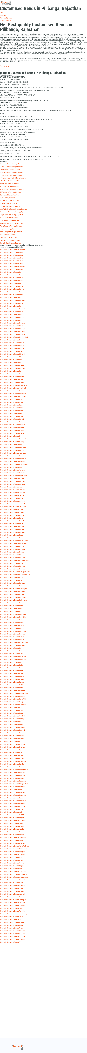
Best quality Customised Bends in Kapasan (12, 526)
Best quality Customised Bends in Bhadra (11, 326)
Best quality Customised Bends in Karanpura (12, 532)
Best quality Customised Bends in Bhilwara (12, 343)
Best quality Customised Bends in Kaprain (12, 529)
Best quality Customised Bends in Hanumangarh (13, 475)
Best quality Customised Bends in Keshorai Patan (14, 540)
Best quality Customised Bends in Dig (10, 436)
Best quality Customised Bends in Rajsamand (13, 781)
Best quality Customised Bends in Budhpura (12, 368)
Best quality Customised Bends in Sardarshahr (13, 837)
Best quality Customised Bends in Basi (11, 306)
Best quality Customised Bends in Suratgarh (12, 894)
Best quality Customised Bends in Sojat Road (13, 871)
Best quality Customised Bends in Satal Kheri (12, 843)
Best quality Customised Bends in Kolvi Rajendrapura (15, 574)
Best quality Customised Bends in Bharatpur (12, 331)
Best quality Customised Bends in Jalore (11, 498)
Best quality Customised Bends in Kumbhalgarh (13, 589)
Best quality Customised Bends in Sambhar (12, 823)
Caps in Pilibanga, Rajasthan (8, 198)
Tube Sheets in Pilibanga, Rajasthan (10, 169)
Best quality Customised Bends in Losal (11, 611)
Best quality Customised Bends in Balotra (11, 286)
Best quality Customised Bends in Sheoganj (12, 854)
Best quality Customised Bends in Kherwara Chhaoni (15, 560)
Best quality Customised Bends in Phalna (11, 733)
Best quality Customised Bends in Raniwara (12, 792)
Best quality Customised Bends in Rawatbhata (13, 801)
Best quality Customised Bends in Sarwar (11, 840)
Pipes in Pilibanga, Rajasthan (8, 234)
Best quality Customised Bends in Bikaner (12, 357)
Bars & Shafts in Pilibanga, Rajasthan (10, 243)
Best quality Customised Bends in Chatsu (11, 374)
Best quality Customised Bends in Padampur (12, 719)
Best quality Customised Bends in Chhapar (12, 382)
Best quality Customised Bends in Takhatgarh (13, 900)
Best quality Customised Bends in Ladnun (12, 603)
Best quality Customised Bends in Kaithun (12, 515)
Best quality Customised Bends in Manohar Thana (14, 642)
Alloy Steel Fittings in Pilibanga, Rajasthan (12, 189)
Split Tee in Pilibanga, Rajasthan (9, 217)
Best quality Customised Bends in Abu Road (12, 249)
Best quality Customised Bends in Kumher (12, 594)
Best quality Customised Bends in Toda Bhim (12, 911)
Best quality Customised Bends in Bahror (11, 278)
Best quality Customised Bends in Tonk (11, 919)
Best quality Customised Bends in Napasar (12, 676)
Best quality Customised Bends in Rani (11, 789)
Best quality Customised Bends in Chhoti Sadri (13, 388)
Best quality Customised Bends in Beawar (12, 317)
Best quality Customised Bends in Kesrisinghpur (13, 543)
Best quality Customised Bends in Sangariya (12, 832)
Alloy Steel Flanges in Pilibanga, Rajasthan (12, 175)
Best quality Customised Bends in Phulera (12, 738)
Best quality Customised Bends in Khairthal (12, 546)
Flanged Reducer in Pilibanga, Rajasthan (11, 215)
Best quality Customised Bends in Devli (11, 422)
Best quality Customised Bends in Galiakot (12, 456)
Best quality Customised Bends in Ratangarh (12, 798)
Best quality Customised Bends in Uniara (11, 928)
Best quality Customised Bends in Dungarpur (12, 442)
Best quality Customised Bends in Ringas (11, 809)
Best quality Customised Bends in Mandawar (12, 634)
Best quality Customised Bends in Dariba (11, 408)
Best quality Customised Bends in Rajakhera (12, 772)
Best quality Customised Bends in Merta (11, 651)
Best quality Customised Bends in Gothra (11, 467)
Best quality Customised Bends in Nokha (11, 713)
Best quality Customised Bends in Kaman (11, 518)
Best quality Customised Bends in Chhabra (12, 379)
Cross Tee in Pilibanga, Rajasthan (9, 220)
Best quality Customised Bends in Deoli (11, 413)
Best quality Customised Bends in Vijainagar (12, 936)
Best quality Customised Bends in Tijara (11, 908)
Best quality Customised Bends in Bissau (11, 362)
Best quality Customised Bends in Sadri (11, 812)
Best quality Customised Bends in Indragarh (12, 481)
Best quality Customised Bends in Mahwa (12, 620)
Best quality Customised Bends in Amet (11, 261)
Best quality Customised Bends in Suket (11, 883)
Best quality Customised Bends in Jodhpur (12, 512)
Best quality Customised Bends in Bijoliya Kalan (13, 354)
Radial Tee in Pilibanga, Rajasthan (9, 186)
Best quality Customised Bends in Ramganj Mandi (14, 784)
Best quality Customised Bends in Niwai (11, 707)
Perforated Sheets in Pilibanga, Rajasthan (12, 172)
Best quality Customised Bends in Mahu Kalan (13, 617)
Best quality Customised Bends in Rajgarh (12, 778)
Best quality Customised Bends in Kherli (11, 555)
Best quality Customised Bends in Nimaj (11, 702)
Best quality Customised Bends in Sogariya (12, 866)
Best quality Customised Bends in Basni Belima (13, 309)
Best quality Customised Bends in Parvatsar (12, 727)
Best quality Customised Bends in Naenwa (12, 668)
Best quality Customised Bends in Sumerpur (12, 885)
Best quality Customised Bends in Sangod (12, 835)
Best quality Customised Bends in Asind (11, 269)
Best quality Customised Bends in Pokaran (12, 758)
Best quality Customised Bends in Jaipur (11, 487)
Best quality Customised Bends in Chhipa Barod (13, 385)
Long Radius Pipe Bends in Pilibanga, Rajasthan (13, 209)
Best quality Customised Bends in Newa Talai (13, 699)
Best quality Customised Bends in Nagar (11, 671)
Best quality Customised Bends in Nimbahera (13, 704)
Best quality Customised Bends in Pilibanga (12, 744)
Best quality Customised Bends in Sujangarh (12, 880)
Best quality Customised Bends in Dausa (11, 410)
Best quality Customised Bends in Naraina (12, 679)
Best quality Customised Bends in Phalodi (12, 736)
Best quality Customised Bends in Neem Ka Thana (14, 693)
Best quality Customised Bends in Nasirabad (12, 682)
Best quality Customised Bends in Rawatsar (12, 803)
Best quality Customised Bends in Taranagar (12, 902)
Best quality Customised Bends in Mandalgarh (13, 631)
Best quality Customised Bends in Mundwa (12, 662)
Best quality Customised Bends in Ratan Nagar (13, 795)
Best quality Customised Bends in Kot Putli (12, 577)
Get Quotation (4, 66)
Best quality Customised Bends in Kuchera (12, 586)
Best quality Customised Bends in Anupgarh (12, 266)
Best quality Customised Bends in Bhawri (11, 340)
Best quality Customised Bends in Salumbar (12, 820)
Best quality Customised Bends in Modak (11, 654)
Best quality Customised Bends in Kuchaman (12, 583)
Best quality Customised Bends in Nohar (11, 710)
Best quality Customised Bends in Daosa (11, 405)
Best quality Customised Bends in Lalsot (11, 608)
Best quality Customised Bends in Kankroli (12, 521)
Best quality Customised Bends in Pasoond (12, 730)
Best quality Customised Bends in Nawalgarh (12, 690)
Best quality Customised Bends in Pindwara (12, 747)
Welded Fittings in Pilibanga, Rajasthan (11, 232)
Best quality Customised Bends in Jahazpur (12, 484)
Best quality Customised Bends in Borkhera (12, 365)
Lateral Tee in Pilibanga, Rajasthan (9, 181)
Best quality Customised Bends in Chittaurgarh (13, 393)
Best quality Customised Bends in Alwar (11, 258)
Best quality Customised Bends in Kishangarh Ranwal (15, 572)
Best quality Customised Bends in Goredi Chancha (14, 464)
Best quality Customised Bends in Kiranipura (12, 566)
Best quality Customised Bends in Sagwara (12, 818)
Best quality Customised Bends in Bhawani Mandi (14, 337)
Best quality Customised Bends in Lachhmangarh (14, 600)
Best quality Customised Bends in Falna (11, 444)
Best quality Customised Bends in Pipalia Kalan (13, 750)
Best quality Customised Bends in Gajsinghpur (13, 453)
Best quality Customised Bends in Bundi (11, 371)
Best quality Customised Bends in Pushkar (12, 764)
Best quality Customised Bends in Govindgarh (13, 470)
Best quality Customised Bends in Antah (11, 263)
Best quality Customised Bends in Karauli (11, 535)
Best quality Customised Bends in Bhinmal (12, 348)
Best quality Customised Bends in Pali (11, 721)
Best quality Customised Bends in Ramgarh (12, 786)
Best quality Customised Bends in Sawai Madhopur (14, 846)
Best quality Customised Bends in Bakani (11, 280)
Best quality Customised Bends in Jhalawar (12, 501)
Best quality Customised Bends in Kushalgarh (13, 597)
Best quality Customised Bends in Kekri (11, 538)
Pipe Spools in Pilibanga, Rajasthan (10, 206)
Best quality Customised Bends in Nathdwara (13, 685)
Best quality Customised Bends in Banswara (12, 292)
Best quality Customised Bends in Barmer (11, 303)
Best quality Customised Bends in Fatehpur (12, 450)
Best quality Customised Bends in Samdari (12, 826)
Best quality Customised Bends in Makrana (12, 622)
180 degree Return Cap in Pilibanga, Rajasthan (13, 178)
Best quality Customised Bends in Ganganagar (13, 459)
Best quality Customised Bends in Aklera (11, 255)
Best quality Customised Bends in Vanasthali (12, 931)
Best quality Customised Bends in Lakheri (11, 606)
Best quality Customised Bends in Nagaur (11, 673)
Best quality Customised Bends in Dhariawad (12, 425)
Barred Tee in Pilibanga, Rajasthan (9, 183)
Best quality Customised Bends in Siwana (12, 863)
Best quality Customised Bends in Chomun (12, 399)
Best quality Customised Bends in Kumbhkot (12, 591)
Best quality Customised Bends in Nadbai (11, 665)
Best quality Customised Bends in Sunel (11, 888)
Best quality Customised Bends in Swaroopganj (13, 897)
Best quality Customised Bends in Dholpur (12, 430)
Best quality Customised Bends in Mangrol (12, 639)
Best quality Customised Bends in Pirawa (11, 755)
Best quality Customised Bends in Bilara (11, 360)
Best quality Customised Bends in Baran (11, 295)
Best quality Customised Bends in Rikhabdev (12, 806)
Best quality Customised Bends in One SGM (12, 716)
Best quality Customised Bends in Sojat (11, 868)
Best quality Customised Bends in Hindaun (12, 478)
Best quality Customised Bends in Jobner (11, 509)
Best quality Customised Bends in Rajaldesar (12, 775)
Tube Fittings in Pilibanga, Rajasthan (10, 240)
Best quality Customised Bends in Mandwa (12, 637)
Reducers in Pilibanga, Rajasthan (9, 200)
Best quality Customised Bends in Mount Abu (13, 656)
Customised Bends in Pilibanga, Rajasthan (12, 164)
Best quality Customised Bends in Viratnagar (12, 939)
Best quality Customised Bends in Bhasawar (12, 334)
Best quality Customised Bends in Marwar (12, 648)
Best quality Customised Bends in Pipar (11, 753)
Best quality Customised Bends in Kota (11, 580)
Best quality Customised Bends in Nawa (11, 688)
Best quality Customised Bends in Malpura (12, 625)
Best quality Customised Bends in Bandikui (12, 289)
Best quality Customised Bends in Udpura (11, 925)
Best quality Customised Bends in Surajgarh (12, 891)
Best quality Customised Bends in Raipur (11, 767)
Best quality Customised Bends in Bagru (11, 275)
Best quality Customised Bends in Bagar (11, 272)
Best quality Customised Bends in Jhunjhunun (13, 507)
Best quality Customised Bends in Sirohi (11, 860)
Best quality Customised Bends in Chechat (12, 377)
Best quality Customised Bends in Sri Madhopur (13, 874)
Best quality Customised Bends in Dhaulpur (12, 427)
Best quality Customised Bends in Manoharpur (13, 645)
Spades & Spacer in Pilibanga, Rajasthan (11, 167)
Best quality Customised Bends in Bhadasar (12, 323)
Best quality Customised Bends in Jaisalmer (12, 490)
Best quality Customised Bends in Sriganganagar (14, 877)
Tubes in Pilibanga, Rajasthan (8, 237)
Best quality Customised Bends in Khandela (12, 549)
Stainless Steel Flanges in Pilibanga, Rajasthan (13, 212)
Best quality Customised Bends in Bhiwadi (12, 351)
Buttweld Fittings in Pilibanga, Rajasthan (11, 223)
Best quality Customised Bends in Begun (11, 320)
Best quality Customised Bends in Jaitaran (12, 495)
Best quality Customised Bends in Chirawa (12, 391)
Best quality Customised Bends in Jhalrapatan (13, 504)
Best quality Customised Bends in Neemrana (12, 696)
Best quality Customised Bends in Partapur (12, 724)
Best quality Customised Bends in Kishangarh (13, 569)
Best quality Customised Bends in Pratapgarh (13, 761)
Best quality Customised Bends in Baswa (11, 311)
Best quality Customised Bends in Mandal (12, 628)
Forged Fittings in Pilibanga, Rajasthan (11, 226)
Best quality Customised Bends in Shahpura (12, 851)
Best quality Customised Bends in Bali (10, 283)
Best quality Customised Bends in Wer (11, 942)
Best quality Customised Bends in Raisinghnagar (14, 769)
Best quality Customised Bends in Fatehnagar (13, 447)
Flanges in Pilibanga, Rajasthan (9, 229)
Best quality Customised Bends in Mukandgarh (13, 659)
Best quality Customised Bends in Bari (11, 297)
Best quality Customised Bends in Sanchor (12, 829)
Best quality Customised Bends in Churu (11, 402)
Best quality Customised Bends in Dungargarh (13, 439)
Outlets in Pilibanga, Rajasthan (8, 203)
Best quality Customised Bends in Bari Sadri (12, 300)
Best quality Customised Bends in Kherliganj (12, 557)
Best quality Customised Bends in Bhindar (12, 345)
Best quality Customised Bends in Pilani (11, 741)
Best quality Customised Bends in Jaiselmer (12, 492)
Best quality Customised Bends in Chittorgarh (13, 396)
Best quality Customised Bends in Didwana (12, 433)
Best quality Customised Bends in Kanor (11, 524)
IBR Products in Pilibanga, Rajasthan (10, 192)
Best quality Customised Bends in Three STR (12, 905)
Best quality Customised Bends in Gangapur (12, 461)
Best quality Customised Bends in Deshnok (12, 416)
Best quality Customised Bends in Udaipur (12, 922)
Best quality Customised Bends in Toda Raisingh (14, 914)
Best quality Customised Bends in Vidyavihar (12, 933)
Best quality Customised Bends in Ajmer (11, 252)
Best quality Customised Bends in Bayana (12, 314)
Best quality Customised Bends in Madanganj (13, 614)
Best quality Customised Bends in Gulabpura (12, 473)
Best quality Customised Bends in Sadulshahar (13, 815)
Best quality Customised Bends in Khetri (11, 563)
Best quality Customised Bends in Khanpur (12, 552)
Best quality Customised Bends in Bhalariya (12, 328)
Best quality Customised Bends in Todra (11, 917)
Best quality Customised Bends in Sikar (11, 857)
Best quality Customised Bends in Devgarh (12, 419)
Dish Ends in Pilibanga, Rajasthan (9, 195)
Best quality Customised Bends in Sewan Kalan (13, 849)
